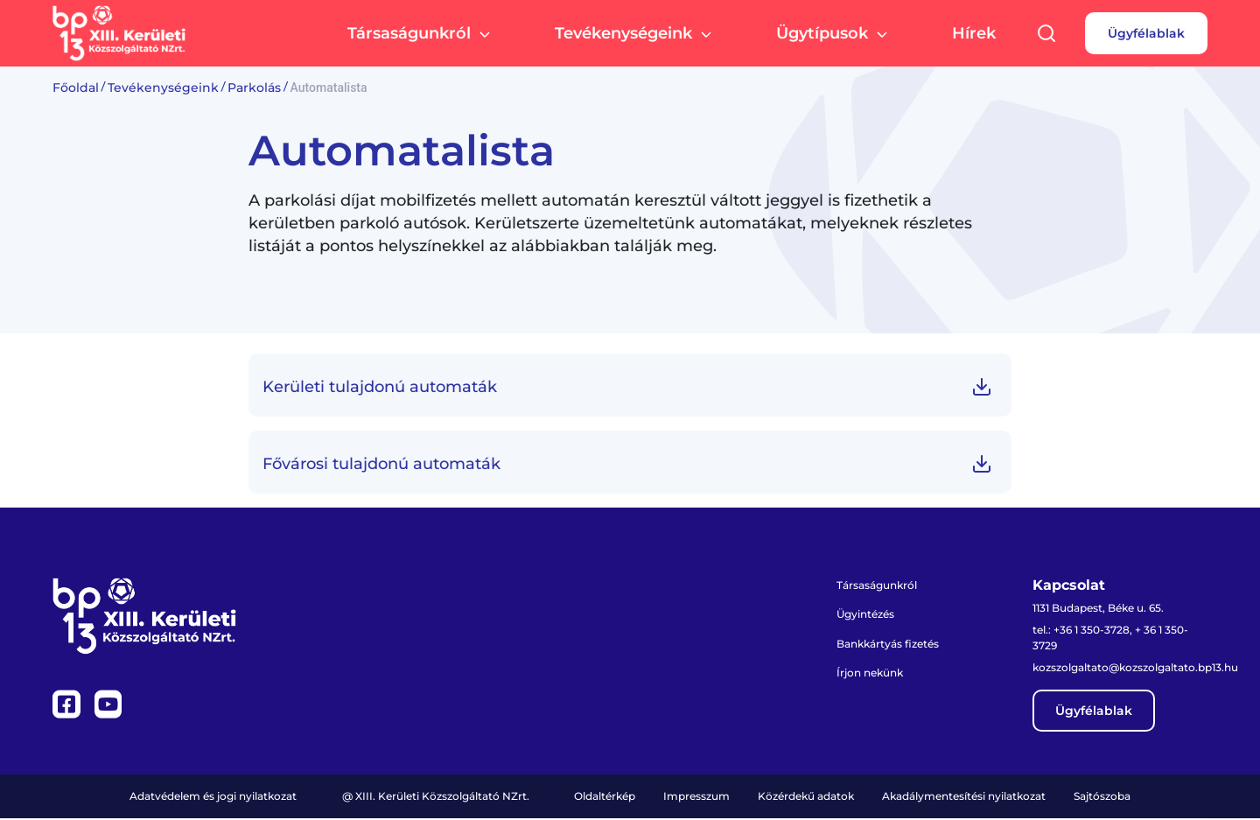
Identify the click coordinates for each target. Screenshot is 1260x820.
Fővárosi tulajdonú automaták (381, 463)
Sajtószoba (1102, 797)
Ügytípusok (834, 35)
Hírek (974, 35)
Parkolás (254, 87)
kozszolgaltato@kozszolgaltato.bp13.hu (1135, 669)
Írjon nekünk (869, 674)
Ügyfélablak (1146, 35)
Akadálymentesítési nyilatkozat (964, 797)
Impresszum (696, 797)
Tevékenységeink (636, 35)
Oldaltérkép (604, 797)
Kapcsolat (1068, 585)
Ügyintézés (865, 614)
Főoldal (75, 87)
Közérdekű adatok (806, 797)
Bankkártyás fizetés (887, 644)
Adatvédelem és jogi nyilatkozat (213, 797)
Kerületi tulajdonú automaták (379, 386)
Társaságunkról (421, 35)
